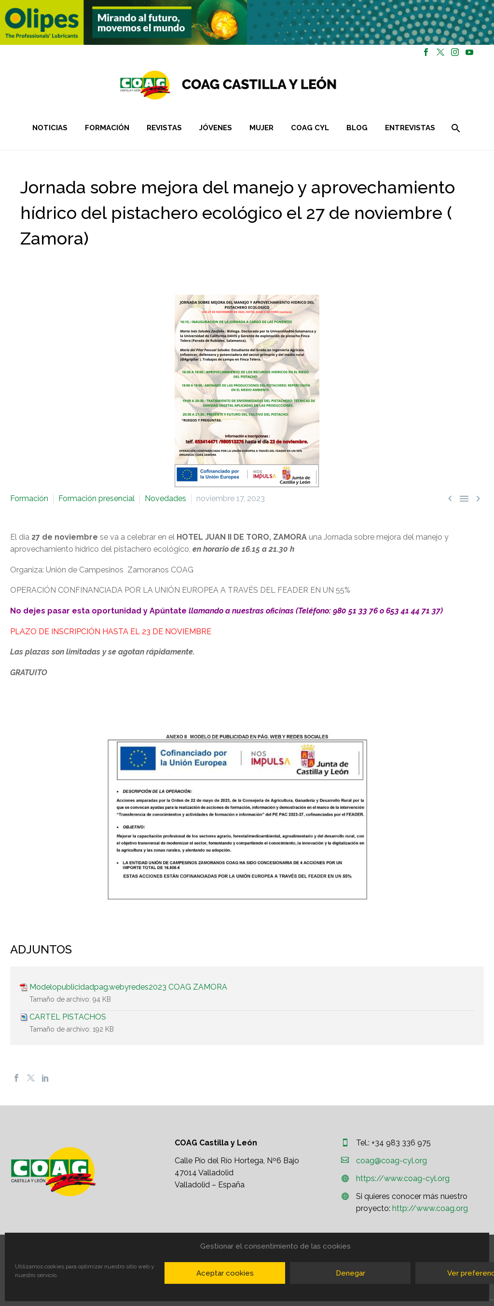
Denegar (350, 1273)
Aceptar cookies (225, 1273)
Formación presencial (96, 498)
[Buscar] (454, 128)
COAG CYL (310, 127)
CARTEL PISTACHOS (67, 1016)
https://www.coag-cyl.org (403, 1178)
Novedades (165, 498)
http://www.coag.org (430, 1208)
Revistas (164, 127)
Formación (107, 127)
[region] (123, 22)
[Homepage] (285, 85)
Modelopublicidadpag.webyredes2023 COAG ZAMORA (128, 987)
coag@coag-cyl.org (391, 1160)
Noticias (50, 127)
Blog (357, 127)
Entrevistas (410, 127)
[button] (123, 22)
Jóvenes (215, 127)
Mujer (261, 127)
